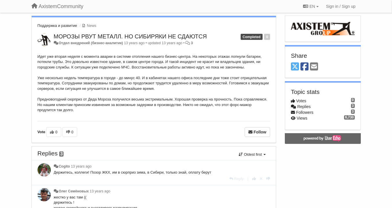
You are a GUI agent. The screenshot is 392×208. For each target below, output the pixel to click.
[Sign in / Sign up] (341, 6)
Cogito (64, 166)
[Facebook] (304, 67)
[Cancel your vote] (261, 179)
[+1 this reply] (254, 179)
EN (310, 6)
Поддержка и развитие (57, 25)
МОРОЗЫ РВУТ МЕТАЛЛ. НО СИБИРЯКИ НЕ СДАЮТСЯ (130, 36)
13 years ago (81, 166)
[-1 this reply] (268, 179)
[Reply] (236, 179)
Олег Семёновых (74, 191)
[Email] (314, 67)
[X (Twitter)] (295, 67)
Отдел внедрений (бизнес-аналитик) (91, 43)
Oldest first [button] (252, 154)
